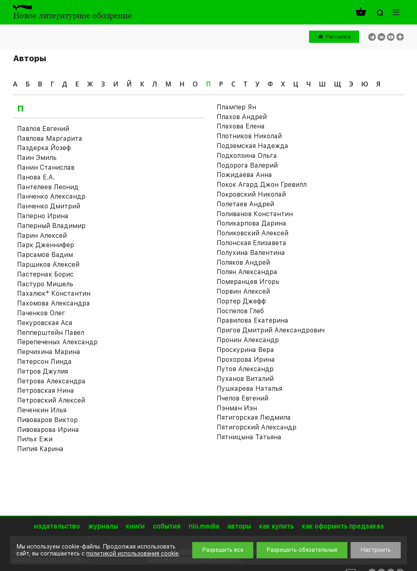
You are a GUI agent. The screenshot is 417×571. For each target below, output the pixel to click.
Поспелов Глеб (240, 311)
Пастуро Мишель (45, 284)
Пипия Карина (40, 449)
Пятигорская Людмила (254, 417)
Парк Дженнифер (45, 245)
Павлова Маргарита (49, 138)
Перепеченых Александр (57, 342)
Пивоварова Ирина (48, 430)
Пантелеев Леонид (48, 187)
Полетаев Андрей (245, 204)
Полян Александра (247, 272)
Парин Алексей (42, 235)
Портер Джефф (241, 301)
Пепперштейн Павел (50, 332)
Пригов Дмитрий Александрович (271, 330)
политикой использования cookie (132, 553)
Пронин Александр (248, 340)
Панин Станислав (46, 167)
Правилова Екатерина (252, 320)
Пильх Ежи (35, 439)
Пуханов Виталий (245, 379)
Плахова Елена (241, 126)
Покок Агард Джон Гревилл (262, 184)
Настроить (375, 550)
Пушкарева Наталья (249, 388)
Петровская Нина (45, 390)
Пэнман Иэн (237, 408)
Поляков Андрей (243, 262)
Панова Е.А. (36, 177)
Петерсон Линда (44, 361)
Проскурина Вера (245, 350)
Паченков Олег (41, 313)
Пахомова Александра (53, 303)
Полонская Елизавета (251, 243)
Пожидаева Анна (244, 175)
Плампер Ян (236, 107)
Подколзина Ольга (247, 155)
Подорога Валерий (247, 165)
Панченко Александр (51, 196)
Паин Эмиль (37, 158)
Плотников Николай (249, 136)
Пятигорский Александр (256, 427)
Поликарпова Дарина (251, 223)
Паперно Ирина (42, 216)
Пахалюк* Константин (53, 293)
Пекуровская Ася (44, 323)
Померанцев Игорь (248, 282)
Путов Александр (245, 369)
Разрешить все (223, 550)
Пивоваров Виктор (47, 420)
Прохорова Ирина (246, 359)
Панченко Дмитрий (48, 206)
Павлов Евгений (43, 129)
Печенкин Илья (41, 410)
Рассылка (338, 36)
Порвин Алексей (243, 291)
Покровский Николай (251, 194)
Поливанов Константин (255, 214)
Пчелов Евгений (242, 398)
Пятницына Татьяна (249, 437)
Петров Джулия (42, 371)
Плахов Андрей (242, 117)
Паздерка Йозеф (44, 148)
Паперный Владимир (51, 226)
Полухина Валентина (251, 253)
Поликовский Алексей (252, 233)
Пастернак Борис (45, 274)
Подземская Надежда (252, 146)
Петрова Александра (51, 381)
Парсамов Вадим (45, 255)
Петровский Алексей (51, 400)
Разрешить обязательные (302, 550)
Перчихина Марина (48, 352)
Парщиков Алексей (48, 264)
